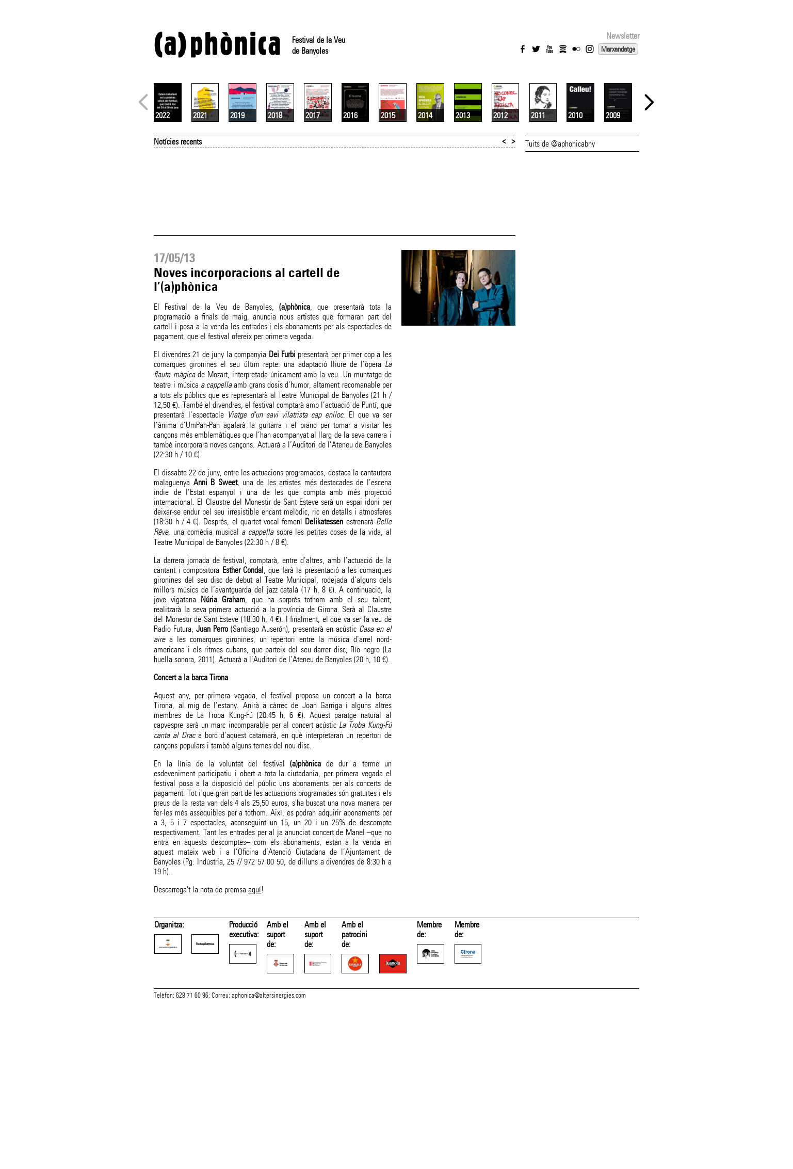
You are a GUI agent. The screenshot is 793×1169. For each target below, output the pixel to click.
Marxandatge (618, 49)
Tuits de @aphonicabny (560, 266)
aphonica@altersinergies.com (269, 1158)
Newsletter (622, 36)
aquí (254, 1012)
